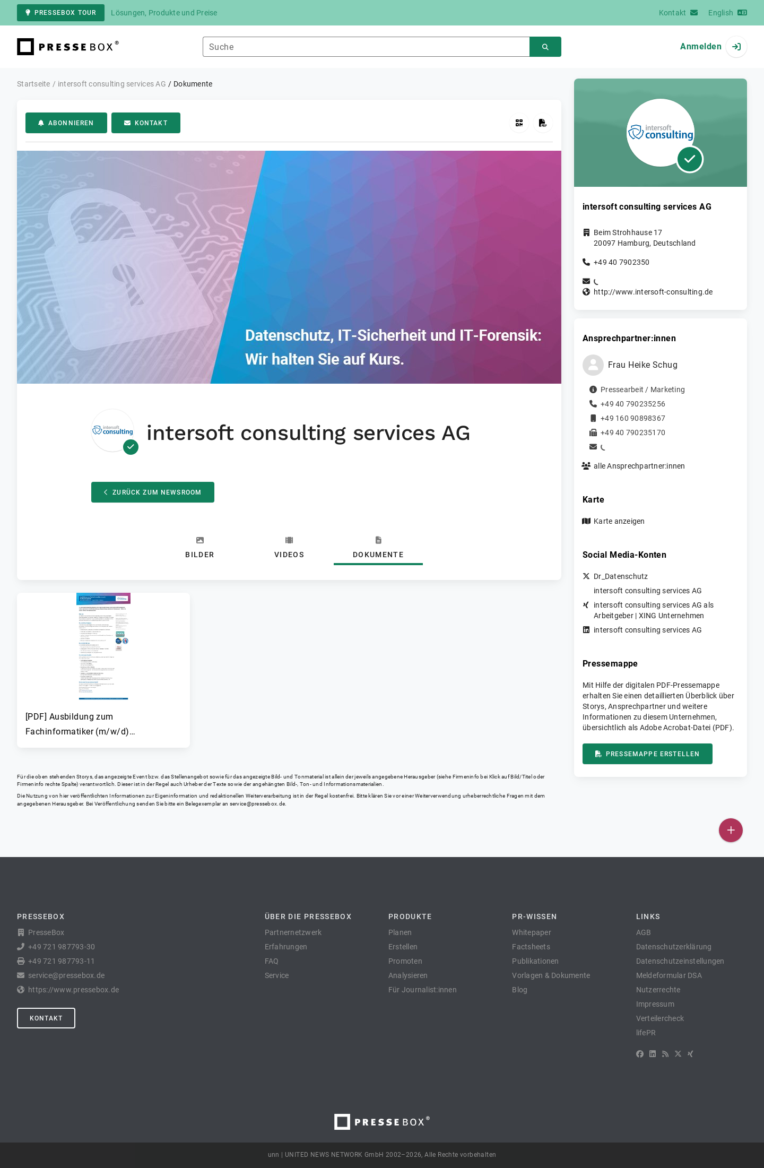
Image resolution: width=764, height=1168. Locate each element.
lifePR (646, 1032)
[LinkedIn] (652, 1054)
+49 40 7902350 (622, 262)
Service (277, 975)
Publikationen (535, 961)
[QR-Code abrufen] (519, 123)
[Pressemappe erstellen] (543, 123)
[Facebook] (640, 1054)
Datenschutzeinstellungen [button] (680, 961)
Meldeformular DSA (669, 975)
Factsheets (531, 946)
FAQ (272, 961)
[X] (678, 1054)
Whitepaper (531, 932)
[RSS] (665, 1054)
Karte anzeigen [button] (619, 521)
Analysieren (408, 975)
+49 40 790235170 (633, 432)
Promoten (405, 961)
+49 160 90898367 (633, 418)
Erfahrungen (286, 946)
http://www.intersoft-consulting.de (653, 292)
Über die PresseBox (308, 916)
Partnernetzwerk (293, 932)
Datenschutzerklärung (674, 946)
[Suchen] (545, 47)
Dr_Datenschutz (621, 576)
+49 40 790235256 (633, 404)
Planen (400, 932)
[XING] (690, 1054)
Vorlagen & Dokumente (551, 975)
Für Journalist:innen (422, 989)
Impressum (655, 1004)
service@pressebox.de (257, 804)
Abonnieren (66, 123)
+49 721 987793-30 (61, 946)
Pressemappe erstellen (647, 754)
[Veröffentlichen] (731, 830)
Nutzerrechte (658, 989)
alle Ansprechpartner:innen (639, 466)
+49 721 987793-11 (61, 961)
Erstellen (403, 946)
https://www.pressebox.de (73, 989)
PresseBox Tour (60, 12)
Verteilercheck (660, 1018)
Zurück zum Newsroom (153, 492)
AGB (644, 932)
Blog (519, 989)
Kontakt (146, 123)
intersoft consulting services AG (648, 590)
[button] (103, 666)
